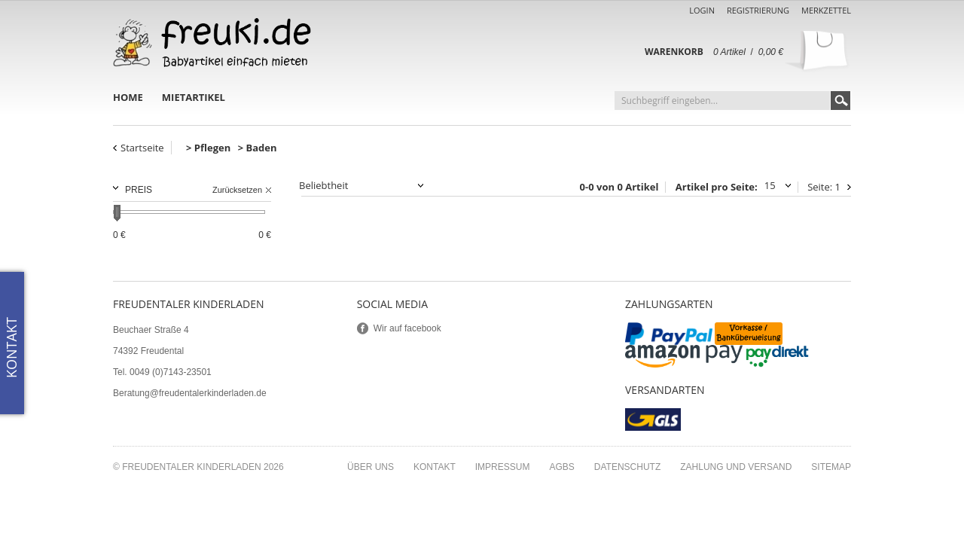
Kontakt (434, 467)
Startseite (142, 147)
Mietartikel (193, 97)
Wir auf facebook (407, 328)
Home (128, 97)
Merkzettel (826, 10)
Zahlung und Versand (736, 467)
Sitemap (831, 467)
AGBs (561, 467)
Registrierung (758, 10)
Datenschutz (627, 467)
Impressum (502, 467)
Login (702, 10)
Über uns (370, 467)
